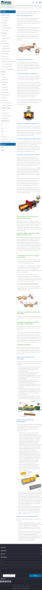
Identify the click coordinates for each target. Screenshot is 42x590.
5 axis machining (5, 92)
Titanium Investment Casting (7, 69)
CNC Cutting (4, 97)
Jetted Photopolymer (6, 141)
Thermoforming (5, 30)
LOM (3, 133)
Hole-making (4, 84)
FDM (3, 128)
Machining (3, 71)
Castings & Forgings (6, 38)
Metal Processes (5, 100)
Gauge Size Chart (5, 118)
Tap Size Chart (4, 87)
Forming (3, 110)
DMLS (3, 131)
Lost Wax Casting (5, 43)
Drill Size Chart (5, 90)
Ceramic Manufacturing (6, 102)
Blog (22, 586)
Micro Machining (5, 95)
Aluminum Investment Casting (8, 61)
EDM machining (5, 79)
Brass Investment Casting (7, 64)
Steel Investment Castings (7, 66)
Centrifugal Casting (5, 48)
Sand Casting (4, 56)
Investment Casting (6, 51)
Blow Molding (4, 22)
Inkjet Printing (4, 139)
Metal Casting (4, 33)
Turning (3, 77)
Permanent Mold (5, 53)
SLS (2, 126)
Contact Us (27, 586)
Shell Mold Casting (5, 59)
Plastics (2, 150)
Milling (3, 74)
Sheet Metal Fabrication (6, 108)
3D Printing (4, 136)
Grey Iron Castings (5, 46)
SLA (2, 123)
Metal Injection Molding (6, 28)
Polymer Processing (5, 15)
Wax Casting (4, 40)
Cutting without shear (6, 115)
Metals (2, 147)
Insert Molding (5, 20)
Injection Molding (5, 17)
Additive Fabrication (5, 120)
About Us (18, 586)
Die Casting (4, 35)
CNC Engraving (5, 82)
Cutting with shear (5, 113)
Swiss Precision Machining (7, 105)
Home (14, 586)
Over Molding (4, 25)
